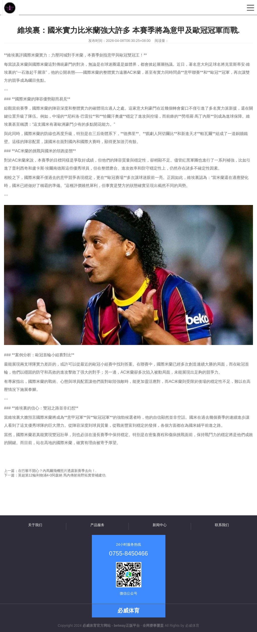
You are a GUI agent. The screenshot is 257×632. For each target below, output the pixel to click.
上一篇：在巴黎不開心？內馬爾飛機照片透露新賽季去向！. (50, 471)
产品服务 (97, 525)
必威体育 (192, 625)
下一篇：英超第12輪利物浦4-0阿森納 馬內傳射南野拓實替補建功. (55, 475)
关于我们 (35, 525)
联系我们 (222, 525)
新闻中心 (160, 525)
